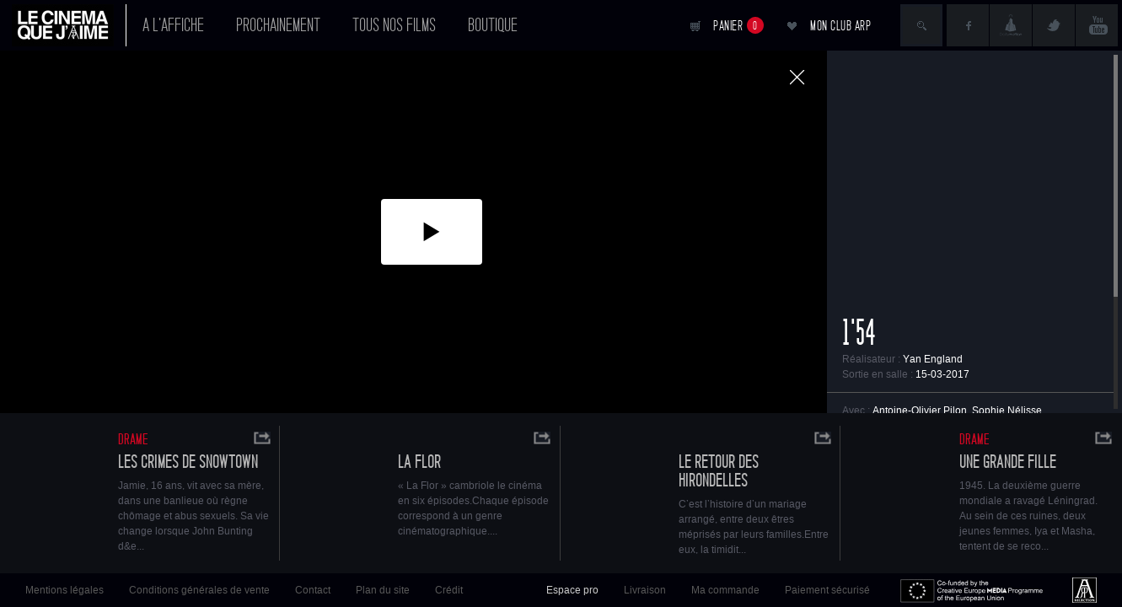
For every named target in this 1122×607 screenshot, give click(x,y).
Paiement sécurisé (827, 590)
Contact (312, 590)
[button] (431, 232)
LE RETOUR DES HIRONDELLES (719, 471)
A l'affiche (173, 25)
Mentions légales (64, 590)
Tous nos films (394, 25)
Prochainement (278, 25)
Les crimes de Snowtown (188, 462)
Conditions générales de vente (199, 590)
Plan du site (383, 590)
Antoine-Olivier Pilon (919, 410)
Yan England (933, 359)
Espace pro (572, 590)
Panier (738, 25)
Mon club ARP (840, 26)
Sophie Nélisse (1007, 410)
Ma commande (725, 590)
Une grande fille (1007, 462)
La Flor (419, 462)
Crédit (449, 590)
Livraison (645, 590)
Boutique (493, 25)
